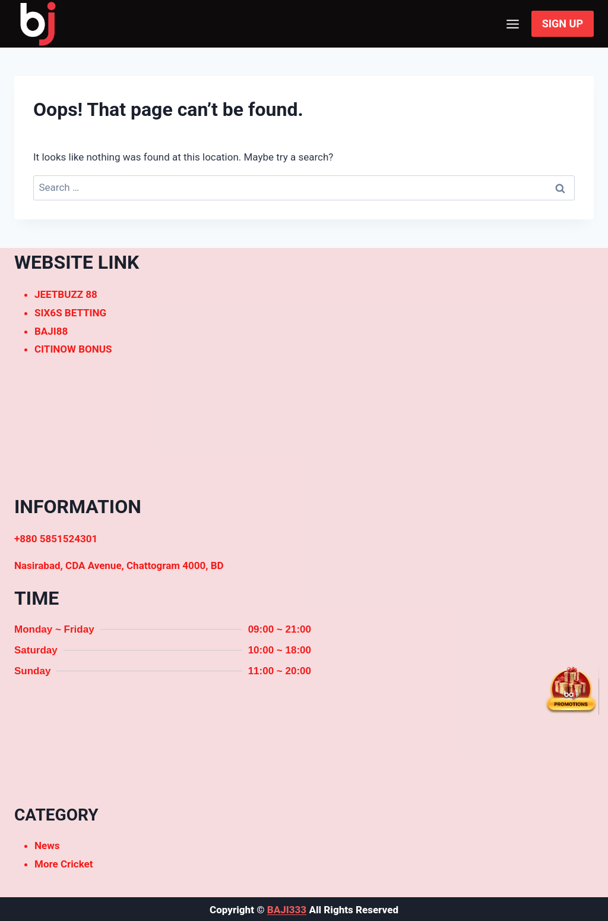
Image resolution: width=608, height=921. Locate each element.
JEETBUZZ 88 (65, 294)
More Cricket (63, 864)
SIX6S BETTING (70, 313)
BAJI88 (51, 331)
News (46, 845)
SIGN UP (562, 23)
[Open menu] (513, 23)
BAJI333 (286, 910)
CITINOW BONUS (73, 349)
